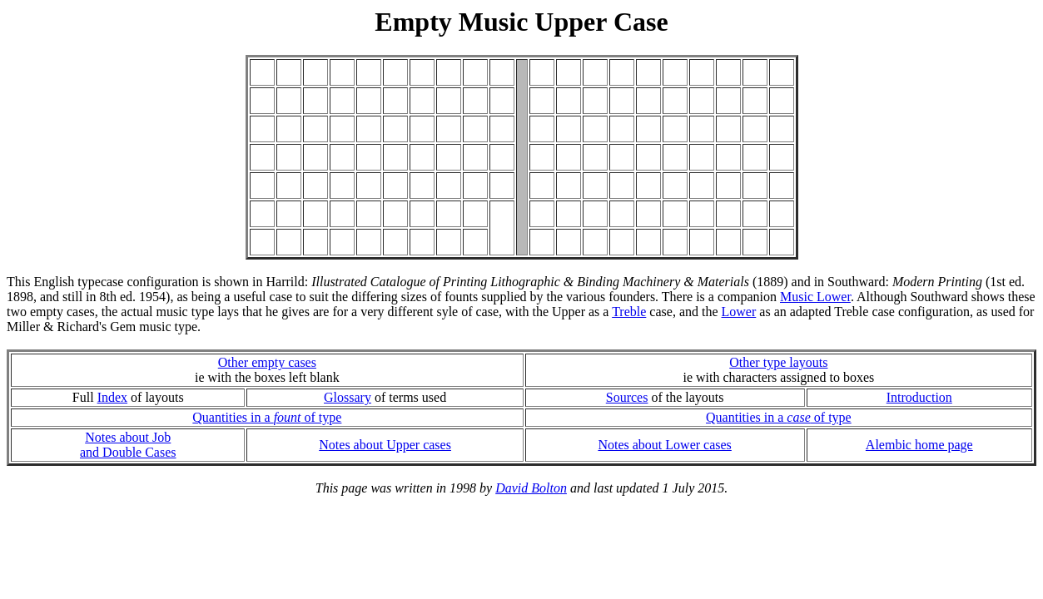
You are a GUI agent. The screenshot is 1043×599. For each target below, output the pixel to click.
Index (112, 397)
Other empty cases (267, 362)
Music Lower (815, 297)
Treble (629, 311)
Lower (739, 311)
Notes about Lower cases (664, 445)
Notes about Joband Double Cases (128, 444)
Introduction (919, 397)
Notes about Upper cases (385, 445)
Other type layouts (778, 362)
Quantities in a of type (266, 417)
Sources (627, 397)
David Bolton (531, 488)
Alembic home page (919, 445)
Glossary (347, 397)
